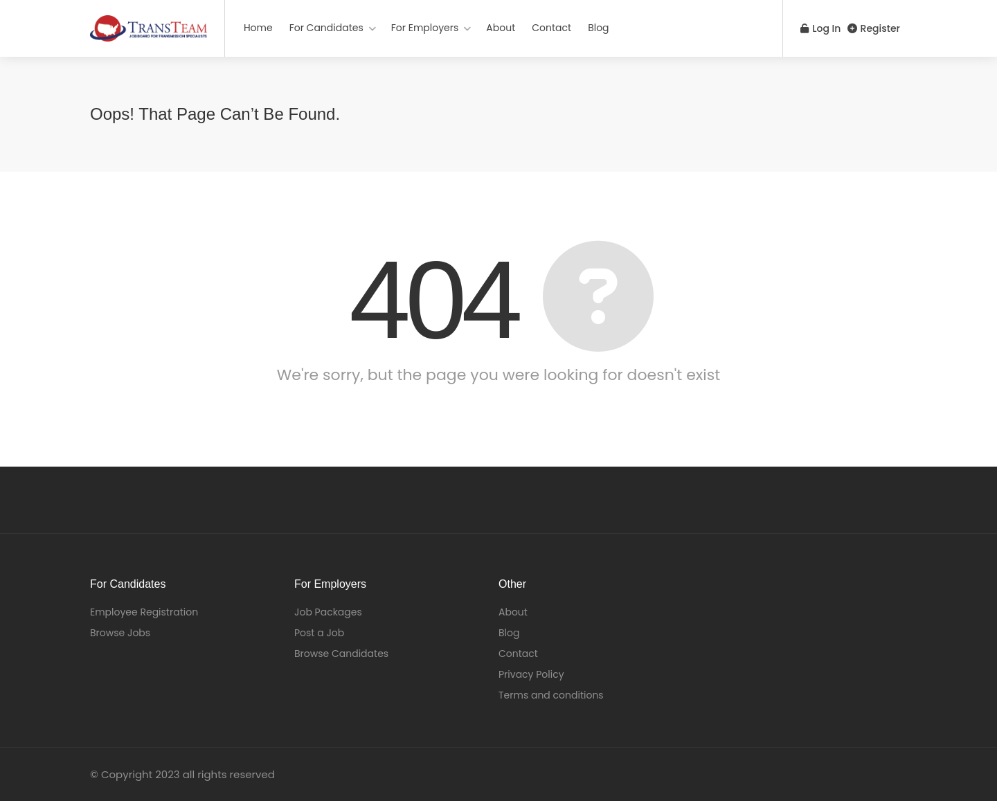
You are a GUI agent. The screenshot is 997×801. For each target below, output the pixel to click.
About (500, 28)
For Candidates (326, 28)
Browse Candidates (341, 653)
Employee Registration (144, 612)
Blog (598, 28)
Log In (816, 28)
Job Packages (328, 612)
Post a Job (319, 633)
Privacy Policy (531, 674)
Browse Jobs (120, 633)
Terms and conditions (551, 695)
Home (258, 28)
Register (873, 28)
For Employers (425, 28)
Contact (551, 28)
